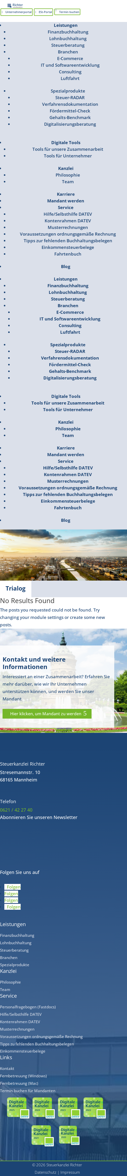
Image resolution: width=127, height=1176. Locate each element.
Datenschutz (45, 1172)
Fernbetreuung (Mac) (19, 1083)
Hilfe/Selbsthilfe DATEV (68, 214)
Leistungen (66, 25)
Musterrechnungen (68, 227)
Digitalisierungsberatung (70, 124)
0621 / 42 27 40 (16, 810)
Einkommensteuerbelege (68, 247)
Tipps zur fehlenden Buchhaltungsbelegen (68, 241)
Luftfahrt (70, 78)
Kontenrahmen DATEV (68, 221)
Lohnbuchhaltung (67, 38)
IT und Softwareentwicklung (70, 65)
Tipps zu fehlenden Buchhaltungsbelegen (37, 1043)
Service (65, 207)
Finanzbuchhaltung (68, 32)
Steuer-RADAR (70, 97)
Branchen (68, 52)
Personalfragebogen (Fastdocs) (28, 1006)
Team (68, 182)
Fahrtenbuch (67, 254)
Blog (65, 266)
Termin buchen (69, 12)
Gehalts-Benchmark (70, 117)
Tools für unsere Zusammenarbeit (67, 149)
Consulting (70, 72)
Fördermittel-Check (70, 111)
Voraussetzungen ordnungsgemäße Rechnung (68, 234)
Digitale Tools (65, 142)
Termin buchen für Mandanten (27, 1090)
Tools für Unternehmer (68, 156)
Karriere (66, 194)
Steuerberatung (67, 45)
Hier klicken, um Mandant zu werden (45, 714)
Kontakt (7, 1068)
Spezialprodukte (68, 91)
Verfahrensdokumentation (70, 104)
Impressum (70, 1172)
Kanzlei (65, 168)
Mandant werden (65, 201)
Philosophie (68, 175)
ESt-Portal (45, 12)
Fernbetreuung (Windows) (23, 1075)
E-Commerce (70, 58)
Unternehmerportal (18, 12)
